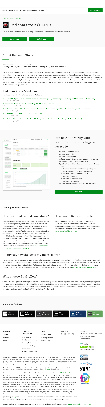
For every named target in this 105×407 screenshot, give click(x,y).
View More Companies (12, 18)
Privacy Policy (27, 343)
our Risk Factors (63, 363)
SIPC (49, 369)
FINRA (46, 369)
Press (5, 341)
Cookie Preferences (29, 352)
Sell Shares (41, 39)
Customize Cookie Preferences (79, 404)
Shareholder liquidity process (66, 231)
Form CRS (26, 349)
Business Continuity (29, 340)
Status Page (45, 341)
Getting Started (47, 338)
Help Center (46, 335)
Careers (6, 338)
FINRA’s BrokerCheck (66, 372)
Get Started (95, 10)
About (5, 335)
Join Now (78, 192)
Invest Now (14, 39)
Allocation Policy (28, 346)
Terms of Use (19, 398)
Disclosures (26, 337)
